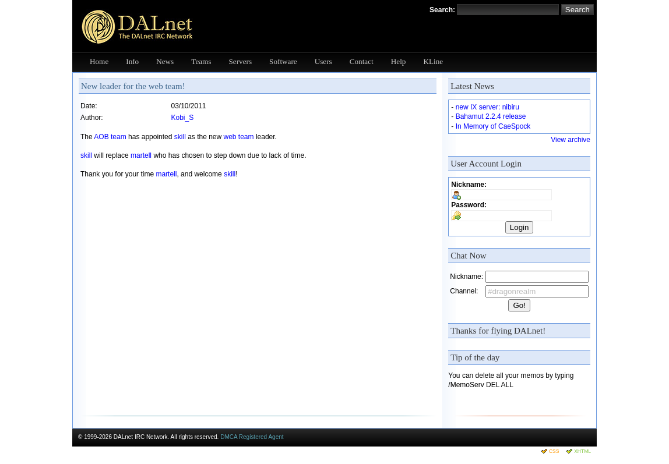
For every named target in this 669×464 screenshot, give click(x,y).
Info (132, 61)
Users (323, 61)
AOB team (110, 137)
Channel (463, 291)
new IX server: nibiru (487, 107)
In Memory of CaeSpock (493, 126)
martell (141, 155)
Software (283, 61)
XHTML (582, 451)
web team (239, 137)
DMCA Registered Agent (251, 437)
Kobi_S (182, 118)
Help (398, 61)
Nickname (467, 184)
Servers (240, 61)
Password (467, 205)
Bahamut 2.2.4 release (491, 116)
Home (99, 61)
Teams (201, 61)
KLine (433, 61)
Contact (362, 61)
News (165, 61)
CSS (554, 451)
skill (180, 137)
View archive (570, 140)
